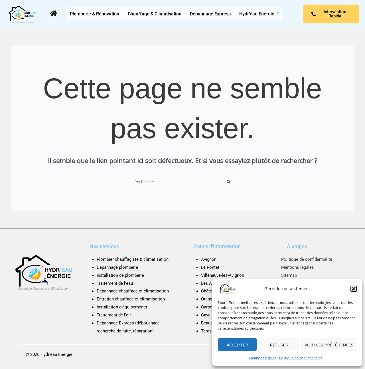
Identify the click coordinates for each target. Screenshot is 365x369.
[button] (353, 289)
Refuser (279, 345)
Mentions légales (262, 358)
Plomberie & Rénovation (94, 14)
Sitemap (289, 275)
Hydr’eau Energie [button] (259, 14)
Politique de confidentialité (301, 358)
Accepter (237, 345)
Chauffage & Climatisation (154, 14)
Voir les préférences (329, 345)
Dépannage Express (210, 14)
